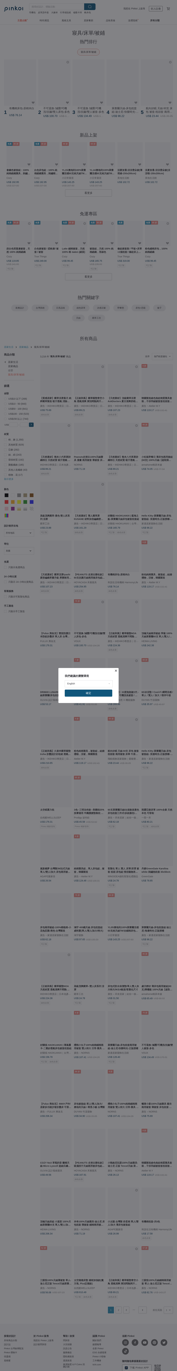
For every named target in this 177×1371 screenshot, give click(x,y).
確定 (88, 693)
